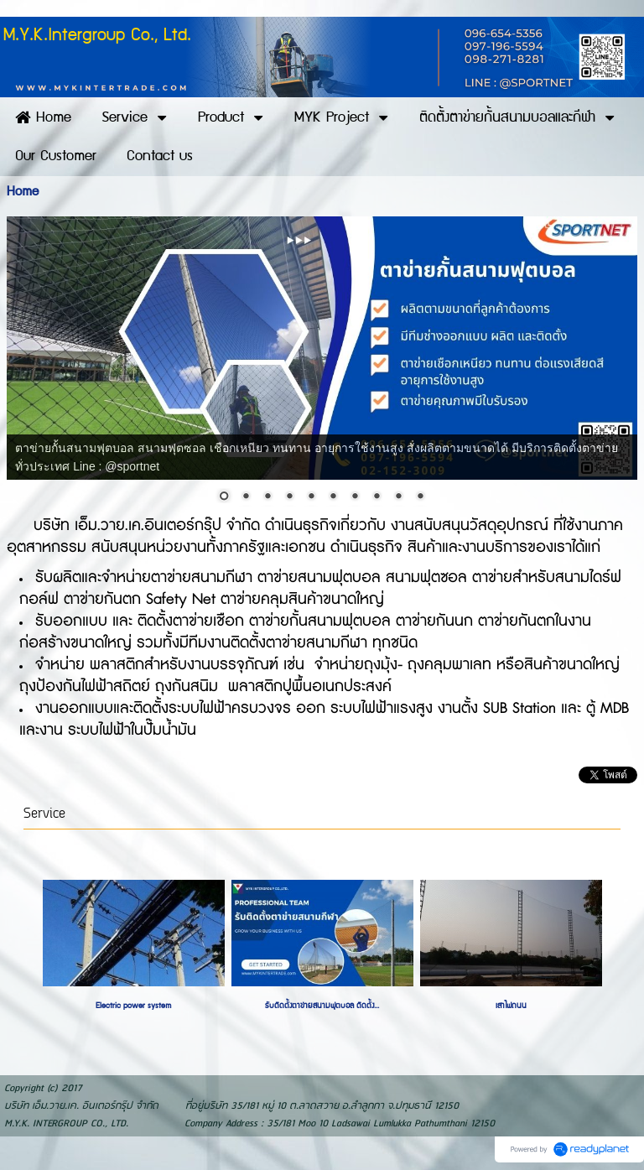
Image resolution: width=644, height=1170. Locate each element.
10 (420, 497)
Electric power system (133, 1005)
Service (44, 814)
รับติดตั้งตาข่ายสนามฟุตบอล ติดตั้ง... (322, 1005)
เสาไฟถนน (511, 1005)
